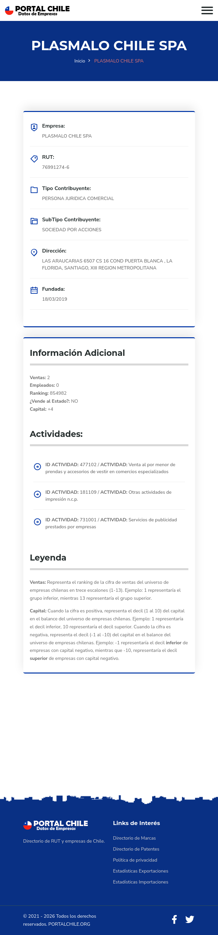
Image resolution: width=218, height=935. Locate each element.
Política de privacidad (135, 860)
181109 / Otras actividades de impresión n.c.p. (109, 495)
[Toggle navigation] (207, 10)
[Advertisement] (109, 743)
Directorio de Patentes (136, 849)
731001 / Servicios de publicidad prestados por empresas (111, 523)
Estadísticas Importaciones (140, 882)
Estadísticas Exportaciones (140, 871)
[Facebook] (174, 920)
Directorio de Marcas (134, 838)
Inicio (79, 61)
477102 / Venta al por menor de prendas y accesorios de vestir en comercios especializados (110, 468)
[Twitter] (189, 920)
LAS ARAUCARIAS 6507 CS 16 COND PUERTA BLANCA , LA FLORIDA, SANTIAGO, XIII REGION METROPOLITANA (107, 264)
